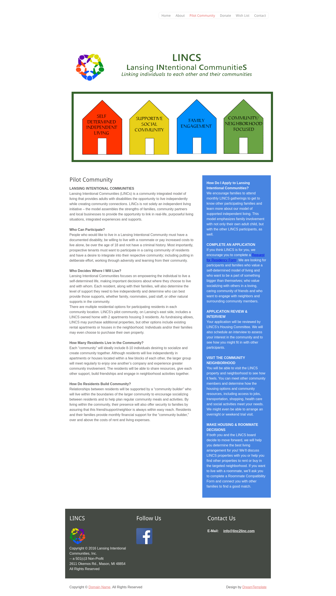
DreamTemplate (254, 587)
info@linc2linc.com (239, 531)
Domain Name (99, 587)
